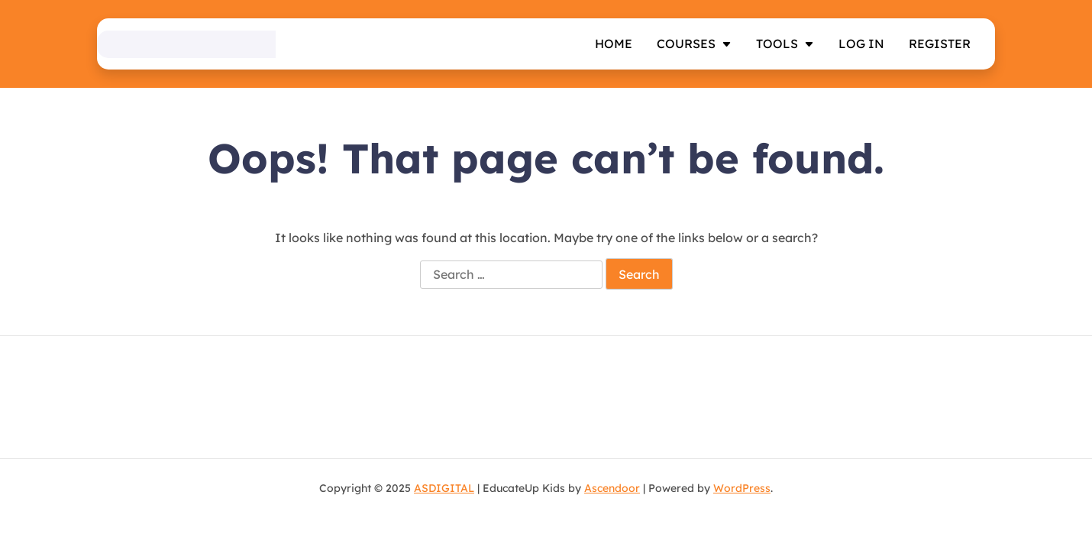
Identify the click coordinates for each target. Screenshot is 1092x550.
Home (613, 43)
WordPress (742, 488)
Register (940, 43)
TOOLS (777, 43)
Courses (686, 43)
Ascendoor (612, 488)
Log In (861, 43)
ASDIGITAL (444, 488)
